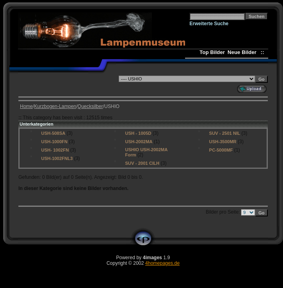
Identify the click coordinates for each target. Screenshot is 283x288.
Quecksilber (90, 106)
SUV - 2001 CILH (142, 163)
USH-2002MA (138, 141)
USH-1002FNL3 (57, 158)
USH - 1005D (138, 133)
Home (26, 106)
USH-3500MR (222, 141)
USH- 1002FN (55, 150)
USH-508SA (53, 133)
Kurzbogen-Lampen (55, 106)
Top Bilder (212, 52)
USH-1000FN (54, 141)
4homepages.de (162, 263)
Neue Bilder (243, 52)
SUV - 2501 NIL (224, 133)
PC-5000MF (221, 150)
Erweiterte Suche (208, 23)
